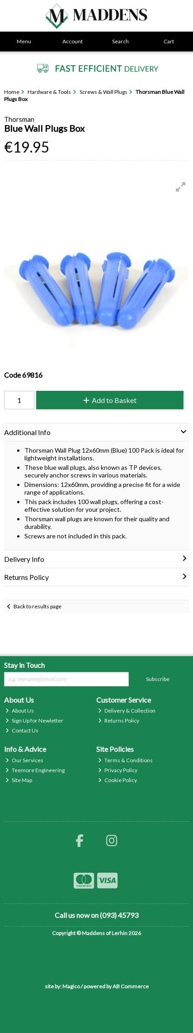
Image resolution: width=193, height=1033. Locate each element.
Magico (71, 986)
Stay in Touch (24, 665)
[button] (181, 187)
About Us (19, 710)
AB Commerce (131, 986)
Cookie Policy (117, 780)
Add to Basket (110, 400)
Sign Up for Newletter (34, 720)
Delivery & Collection (126, 710)
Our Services (24, 760)
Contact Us (21, 730)
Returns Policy (118, 720)
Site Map (18, 780)
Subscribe (157, 679)
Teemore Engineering (35, 770)
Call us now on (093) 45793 (96, 915)
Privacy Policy (117, 770)
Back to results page (37, 606)
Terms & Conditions (125, 760)
